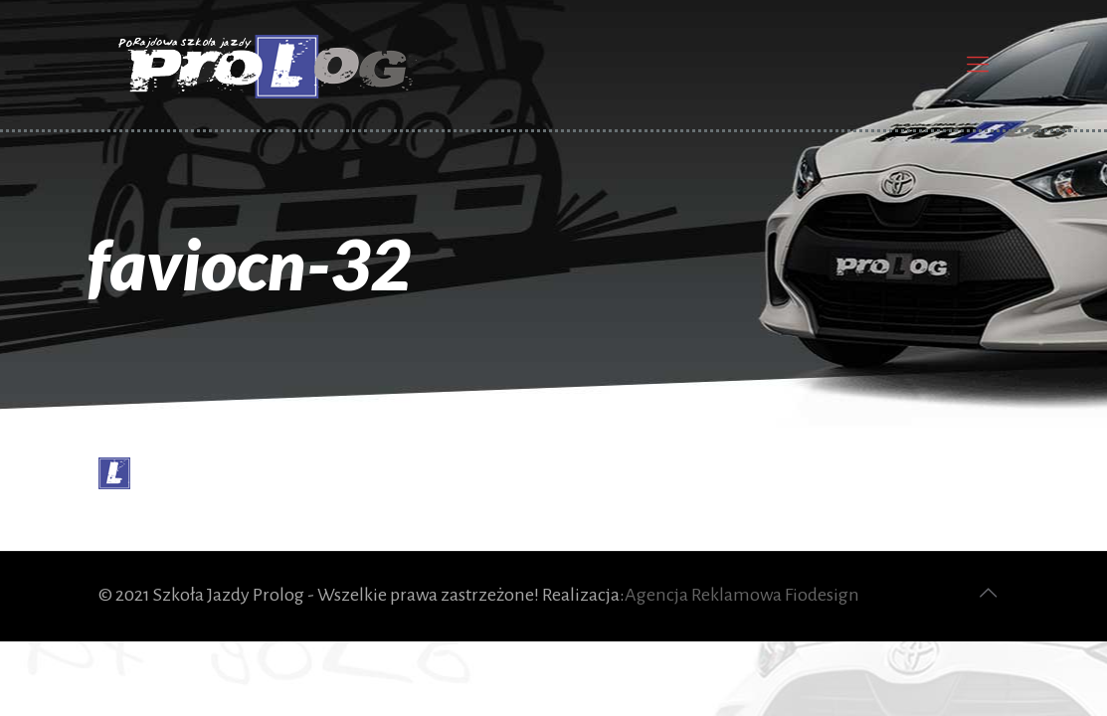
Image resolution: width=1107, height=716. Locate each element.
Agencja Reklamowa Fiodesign (742, 595)
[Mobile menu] (978, 65)
